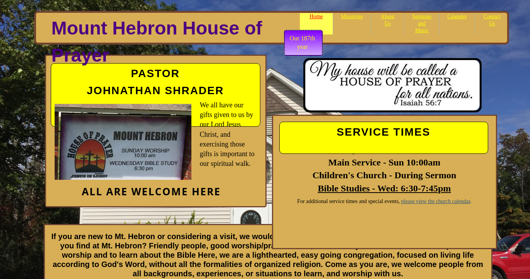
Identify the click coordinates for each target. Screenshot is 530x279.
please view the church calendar (435, 201)
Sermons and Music (421, 23)
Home (316, 16)
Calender (457, 16)
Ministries (352, 16)
